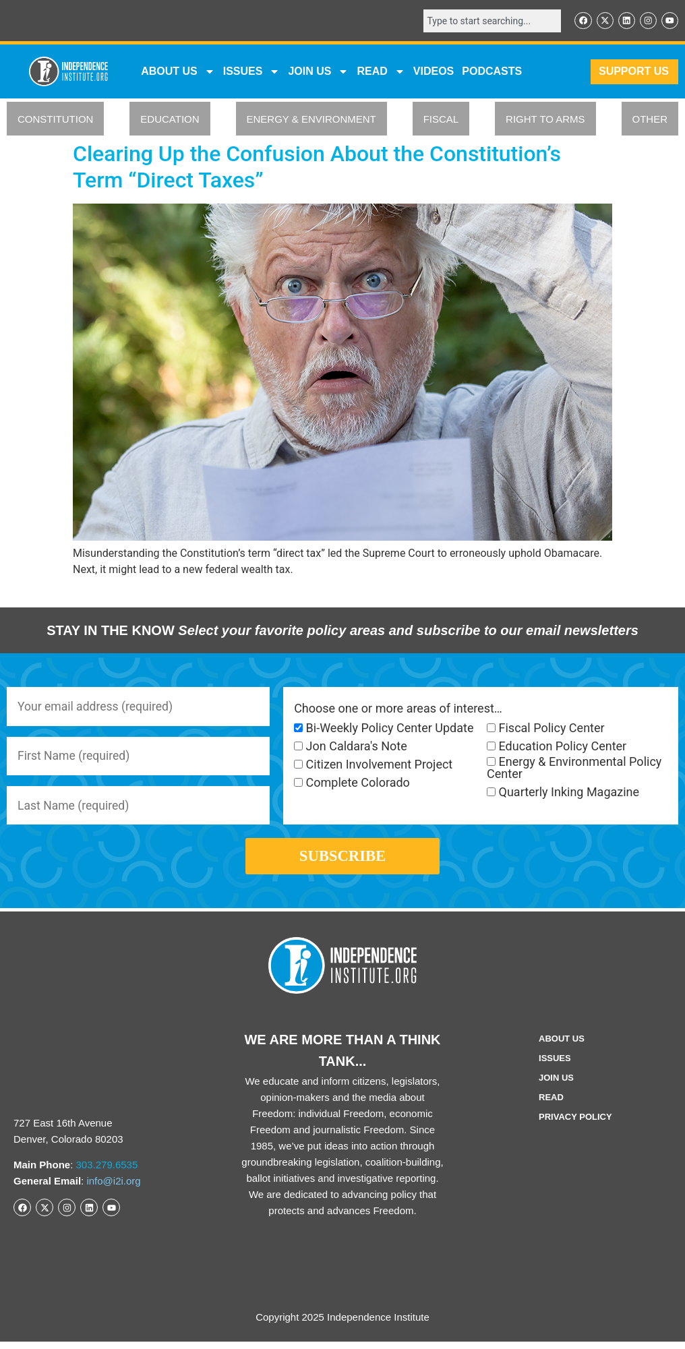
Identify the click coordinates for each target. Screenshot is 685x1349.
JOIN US (318, 72)
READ (381, 72)
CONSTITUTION (56, 119)
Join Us (556, 1085)
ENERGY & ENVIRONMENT (311, 119)
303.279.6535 (107, 1172)
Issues (251, 72)
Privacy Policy (575, 1124)
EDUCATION (169, 119)
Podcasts (492, 72)
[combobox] (489, 20)
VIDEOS (433, 72)
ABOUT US (178, 72)
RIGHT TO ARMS (545, 119)
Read (551, 1105)
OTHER (650, 119)
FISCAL (441, 119)
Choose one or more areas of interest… (398, 708)
